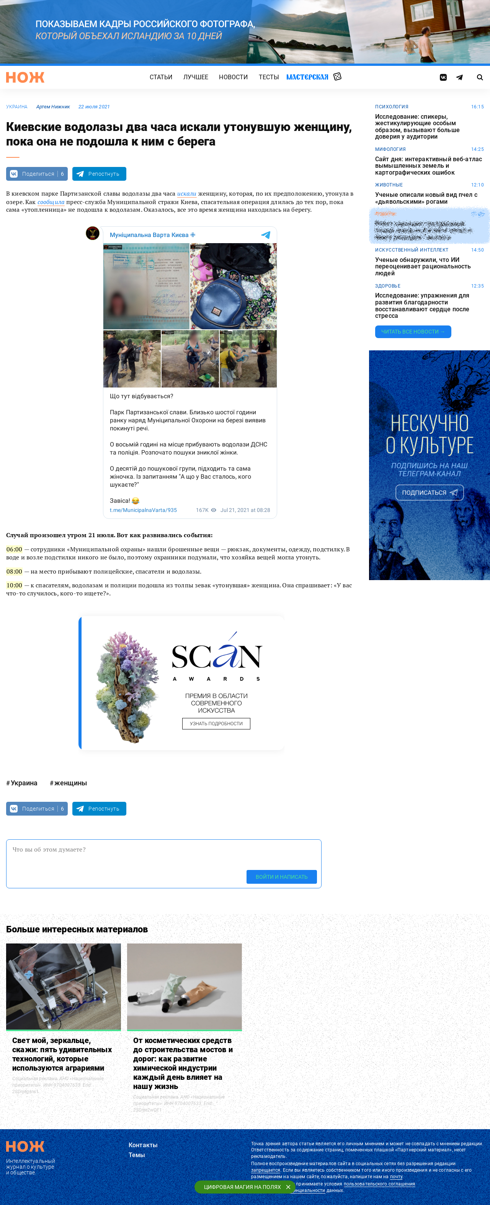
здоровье (387, 286)
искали (187, 193)
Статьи (161, 77)
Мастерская (307, 76)
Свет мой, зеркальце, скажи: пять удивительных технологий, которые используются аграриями (62, 1054)
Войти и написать (282, 877)
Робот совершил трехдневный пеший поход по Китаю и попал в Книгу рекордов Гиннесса (423, 231)
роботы (385, 214)
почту (396, 1176)
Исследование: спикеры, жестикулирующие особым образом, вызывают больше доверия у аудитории (417, 126)
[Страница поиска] (480, 77)
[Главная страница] (25, 77)
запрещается (265, 1170)
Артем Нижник (53, 107)
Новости (233, 77)
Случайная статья (337, 77)
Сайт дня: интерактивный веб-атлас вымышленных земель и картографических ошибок (428, 166)
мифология (390, 149)
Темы (137, 1155)
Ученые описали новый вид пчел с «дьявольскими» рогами (426, 198)
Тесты (269, 77)
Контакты (143, 1145)
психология (391, 107)
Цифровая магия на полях (242, 1187)
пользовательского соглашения (379, 1184)
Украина (17, 107)
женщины (70, 783)
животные (389, 185)
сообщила (51, 202)
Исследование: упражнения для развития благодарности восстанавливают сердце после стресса (422, 305)
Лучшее (196, 77)
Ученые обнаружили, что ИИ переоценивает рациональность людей (423, 267)
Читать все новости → (413, 332)
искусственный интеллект (412, 250)
